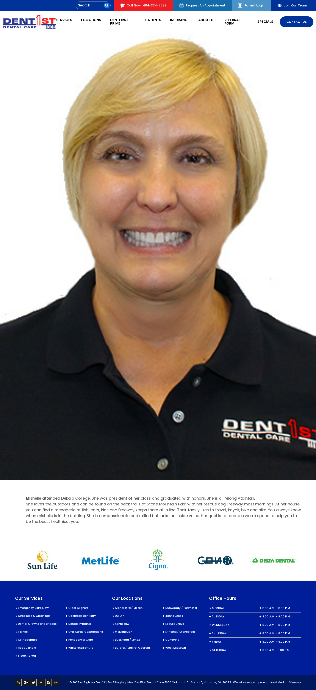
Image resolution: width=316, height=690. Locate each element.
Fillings (23, 631)
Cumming (172, 639)
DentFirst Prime (119, 21)
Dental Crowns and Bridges (37, 624)
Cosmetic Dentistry (82, 616)
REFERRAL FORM (232, 21)
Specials (265, 21)
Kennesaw (122, 624)
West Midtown (175, 647)
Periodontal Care (80, 639)
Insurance (179, 20)
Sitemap (295, 682)
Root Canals (27, 647)
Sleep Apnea (27, 655)
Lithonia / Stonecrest (180, 631)
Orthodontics (27, 639)
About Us (206, 20)
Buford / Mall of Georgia (132, 647)
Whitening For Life (80, 647)
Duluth (119, 616)
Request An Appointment (202, 5)
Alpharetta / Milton (128, 608)
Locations (91, 20)
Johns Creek (174, 616)
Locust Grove (174, 624)
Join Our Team (292, 5)
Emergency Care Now (33, 608)
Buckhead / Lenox (127, 639)
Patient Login (251, 5)
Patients (153, 20)
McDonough (123, 631)
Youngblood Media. (273, 682)
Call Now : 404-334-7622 (143, 5)
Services (63, 20)
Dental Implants (79, 624)
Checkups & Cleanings (34, 616)
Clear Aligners (78, 608)
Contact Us (296, 21)
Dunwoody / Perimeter (181, 608)
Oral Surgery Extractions (85, 631)
